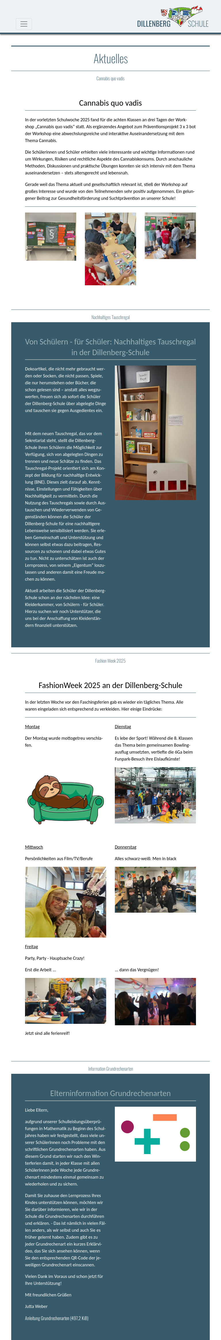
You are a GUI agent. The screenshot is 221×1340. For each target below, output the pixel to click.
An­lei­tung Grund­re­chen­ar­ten (56, 1318)
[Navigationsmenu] (24, 24)
